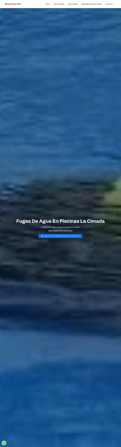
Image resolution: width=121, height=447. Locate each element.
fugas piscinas (73, 4)
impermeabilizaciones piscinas (91, 4)
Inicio (48, 4)
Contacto (109, 4)
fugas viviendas (58, 4)
